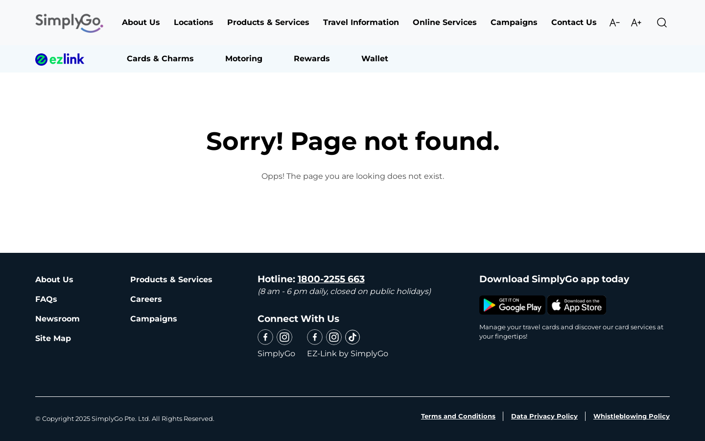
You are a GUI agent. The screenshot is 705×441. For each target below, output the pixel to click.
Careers (146, 299)
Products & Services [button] (268, 22)
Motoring (243, 58)
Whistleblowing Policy (631, 416)
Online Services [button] (445, 22)
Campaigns (153, 318)
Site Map (53, 338)
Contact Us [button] (574, 22)
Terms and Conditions (458, 416)
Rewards (312, 58)
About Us (54, 279)
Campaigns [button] (514, 22)
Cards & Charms (160, 58)
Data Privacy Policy (544, 416)
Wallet (374, 58)
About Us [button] (141, 22)
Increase (636, 22)
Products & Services (171, 279)
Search (662, 22)
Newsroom (57, 318)
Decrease (614, 22)
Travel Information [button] (361, 22)
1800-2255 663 (331, 279)
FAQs (46, 299)
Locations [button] (193, 22)
